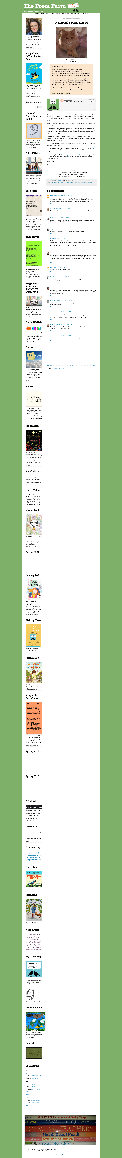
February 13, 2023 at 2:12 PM (64, 311)
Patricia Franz (54, 276)
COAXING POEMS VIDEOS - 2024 (71, 14)
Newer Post (49, 365)
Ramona (52, 238)
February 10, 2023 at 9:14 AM (63, 208)
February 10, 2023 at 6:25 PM (62, 217)
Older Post (93, 365)
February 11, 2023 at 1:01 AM (62, 238)
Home (71, 365)
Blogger (64, 1154)
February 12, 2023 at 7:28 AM (66, 288)
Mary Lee (52, 208)
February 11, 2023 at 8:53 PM (65, 276)
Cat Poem (64, 182)
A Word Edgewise (35, 1100)
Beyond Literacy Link (80, 155)
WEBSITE (36, 14)
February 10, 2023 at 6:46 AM (65, 195)
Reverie (33, 1083)
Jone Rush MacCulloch (36, 1075)
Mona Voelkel (34, 1099)
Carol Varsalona (54, 253)
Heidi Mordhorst (54, 288)
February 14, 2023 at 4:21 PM (64, 335)
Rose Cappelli (53, 195)
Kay (51, 267)
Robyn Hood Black (55, 229)
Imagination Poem (71, 182)
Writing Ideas (50, 184)
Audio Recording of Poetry (56, 182)
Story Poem (90, 182)
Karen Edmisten (54, 324)
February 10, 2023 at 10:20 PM (67, 229)
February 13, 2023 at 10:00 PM (66, 324)
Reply (51, 203)
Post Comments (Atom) (58, 368)
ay (64, 155)
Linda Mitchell (54, 300)
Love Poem (77, 182)
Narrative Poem (84, 182)
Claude (62, 115)
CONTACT (85, 14)
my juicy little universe (36, 1077)
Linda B (52, 217)
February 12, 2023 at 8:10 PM (65, 300)
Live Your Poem (35, 1078)
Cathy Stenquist (34, 1084)
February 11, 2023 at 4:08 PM (60, 267)
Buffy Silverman (35, 1102)
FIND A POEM (45, 14)
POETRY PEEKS (56, 14)
